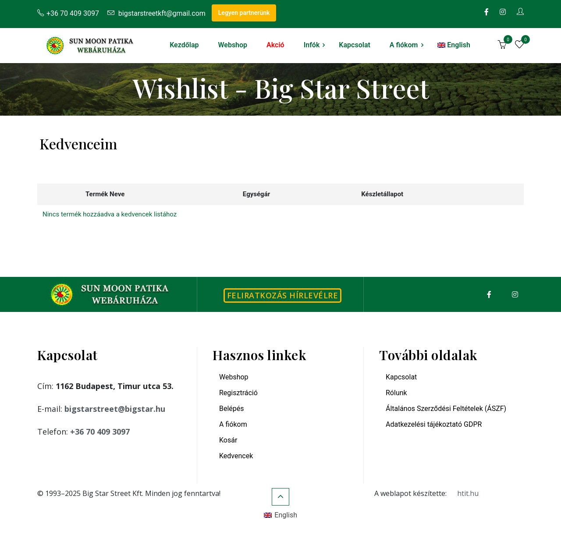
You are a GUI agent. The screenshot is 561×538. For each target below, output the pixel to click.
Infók (312, 45)
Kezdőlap (184, 45)
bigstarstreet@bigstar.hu (114, 409)
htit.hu (468, 493)
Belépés (231, 408)
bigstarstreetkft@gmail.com (156, 13)
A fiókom (404, 45)
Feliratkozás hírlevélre (282, 295)
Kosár (228, 440)
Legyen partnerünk (244, 12)
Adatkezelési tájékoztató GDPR (434, 424)
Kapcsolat (354, 45)
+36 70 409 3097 (68, 13)
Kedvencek (236, 456)
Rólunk (396, 393)
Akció (275, 45)
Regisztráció (238, 393)
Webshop (232, 45)
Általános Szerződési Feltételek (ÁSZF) (446, 408)
